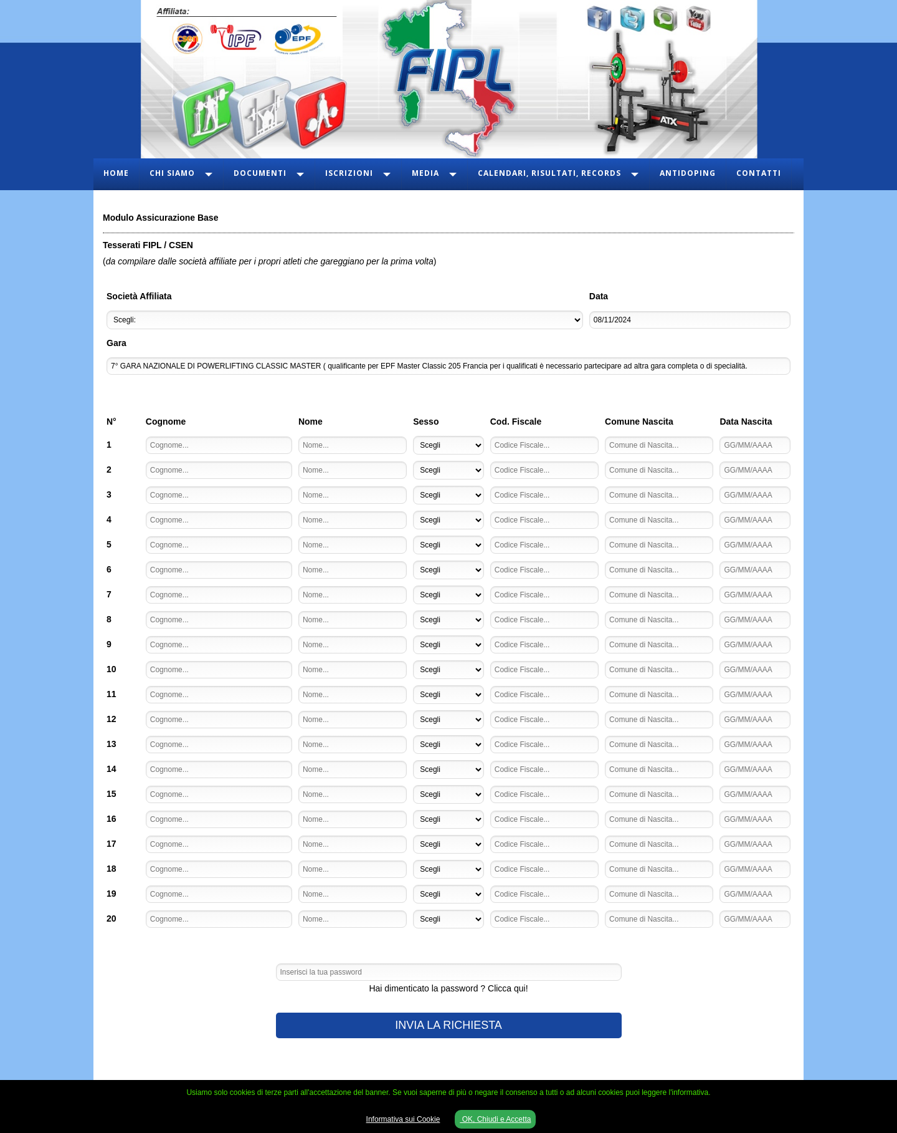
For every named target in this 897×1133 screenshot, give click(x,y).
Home (116, 173)
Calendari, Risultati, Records (549, 173)
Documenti (260, 173)
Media (425, 173)
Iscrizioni (349, 173)
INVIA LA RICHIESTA (448, 1025)
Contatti (758, 173)
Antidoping (688, 173)
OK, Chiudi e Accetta (495, 1119)
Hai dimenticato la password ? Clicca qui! (448, 988)
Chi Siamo (172, 173)
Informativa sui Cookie (403, 1119)
